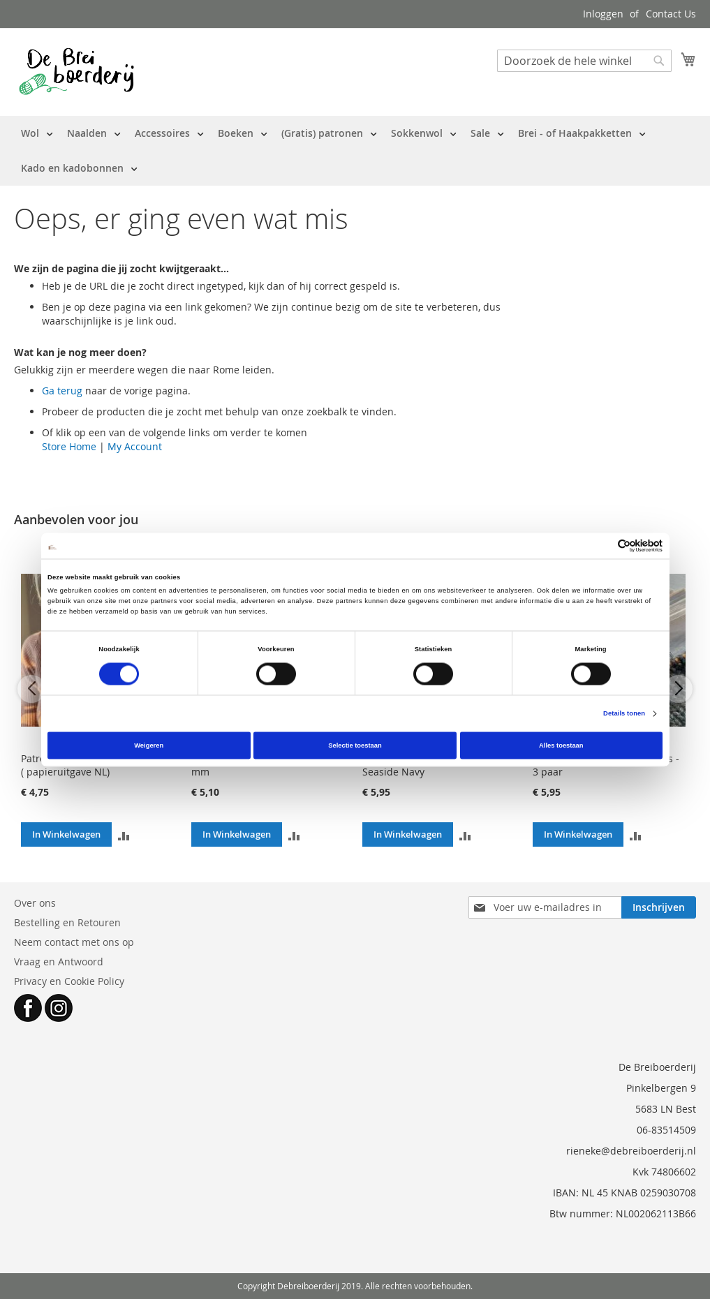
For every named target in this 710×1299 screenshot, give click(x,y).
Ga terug (62, 390)
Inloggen (603, 13)
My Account (135, 446)
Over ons (35, 903)
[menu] (355, 151)
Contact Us (671, 13)
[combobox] (584, 61)
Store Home (69, 446)
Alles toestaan (561, 745)
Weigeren (148, 745)
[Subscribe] (658, 907)
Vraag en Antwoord (58, 961)
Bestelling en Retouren (67, 922)
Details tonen (624, 714)
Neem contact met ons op (74, 942)
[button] (124, 834)
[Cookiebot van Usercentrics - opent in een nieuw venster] (601, 545)
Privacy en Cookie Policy (69, 981)
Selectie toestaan (354, 745)
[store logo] (76, 71)
